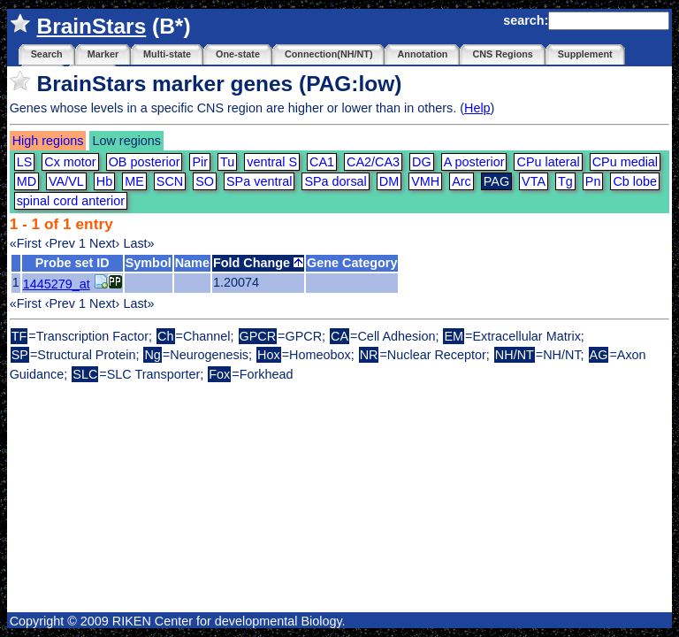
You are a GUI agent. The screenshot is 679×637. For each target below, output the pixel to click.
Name (192, 263)
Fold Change (258, 263)
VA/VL (66, 181)
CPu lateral (547, 162)
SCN (169, 181)
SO (204, 181)
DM (389, 181)
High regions (48, 141)
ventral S (272, 162)
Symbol (149, 263)
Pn (593, 181)
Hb (104, 181)
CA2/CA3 (373, 162)
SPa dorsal (335, 181)
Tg (565, 181)
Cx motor (69, 162)
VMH (425, 181)
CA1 (321, 162)
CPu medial (625, 162)
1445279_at (56, 284)
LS (25, 162)
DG (421, 162)
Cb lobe (635, 181)
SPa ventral (259, 181)
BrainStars (91, 26)
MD (26, 181)
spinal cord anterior (71, 201)
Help (477, 108)
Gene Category (352, 263)
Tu (227, 162)
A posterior (474, 162)
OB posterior (144, 162)
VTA (533, 181)
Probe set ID (72, 263)
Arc (461, 181)
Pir (200, 162)
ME (134, 181)
